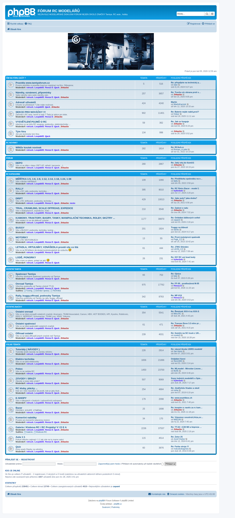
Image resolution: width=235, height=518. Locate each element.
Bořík (176, 371)
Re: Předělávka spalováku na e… (187, 179)
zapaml (177, 220)
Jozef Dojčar (179, 439)
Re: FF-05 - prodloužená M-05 (185, 283)
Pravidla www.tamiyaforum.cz (33, 82)
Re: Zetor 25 (177, 437)
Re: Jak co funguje (180, 121)
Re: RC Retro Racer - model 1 (185, 188)
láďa (176, 181)
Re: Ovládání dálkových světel (185, 218)
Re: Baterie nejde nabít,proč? (185, 112)
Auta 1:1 (20, 437)
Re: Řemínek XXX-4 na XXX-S (185, 311)
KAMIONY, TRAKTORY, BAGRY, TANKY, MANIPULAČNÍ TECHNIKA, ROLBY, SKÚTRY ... (65, 218)
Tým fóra (21, 131)
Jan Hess (178, 351)
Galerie (28, 432)
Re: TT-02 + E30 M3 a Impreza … (186, 427)
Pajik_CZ (178, 239)
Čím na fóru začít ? (16, 78)
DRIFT (19, 198)
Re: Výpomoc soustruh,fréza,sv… (187, 417)
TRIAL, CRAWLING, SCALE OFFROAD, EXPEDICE (44, 208)
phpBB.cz (118, 504)
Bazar (19, 407)
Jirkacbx (65, 87)
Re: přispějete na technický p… (186, 82)
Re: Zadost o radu (179, 208)
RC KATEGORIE (13, 174)
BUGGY (20, 227)
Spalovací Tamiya (26, 274)
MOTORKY (22, 237)
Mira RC (177, 313)
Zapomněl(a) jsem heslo (109, 464)
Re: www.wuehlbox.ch (181, 398)
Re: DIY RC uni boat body (183, 257)
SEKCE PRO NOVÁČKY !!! (31, 112)
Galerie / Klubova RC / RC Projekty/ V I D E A (41, 427)
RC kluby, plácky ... (26, 388)
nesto (72, 203)
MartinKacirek (180, 104)
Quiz (18, 446)
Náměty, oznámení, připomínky (33, 92)
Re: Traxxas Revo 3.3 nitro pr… (186, 323)
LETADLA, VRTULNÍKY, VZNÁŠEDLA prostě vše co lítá (47, 247)
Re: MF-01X (176, 295)
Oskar (176, 114)
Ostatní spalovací (26, 323)
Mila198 (177, 419)
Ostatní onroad (24, 311)
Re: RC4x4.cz (177, 147)
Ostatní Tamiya (13, 269)
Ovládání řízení (178, 359)
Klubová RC (40, 432)
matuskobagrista (181, 449)
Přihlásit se (11, 459)
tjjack (56, 87)
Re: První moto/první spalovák (185, 237)
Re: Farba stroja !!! (180, 446)
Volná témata (13, 345)
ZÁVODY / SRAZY (26, 378)
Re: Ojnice (176, 274)
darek (176, 229)
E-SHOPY (21, 398)
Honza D (49, 87)
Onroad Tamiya (24, 283)
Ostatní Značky (14, 307)
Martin (174, 102)
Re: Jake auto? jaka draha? (184, 198)
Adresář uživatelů (26, 102)
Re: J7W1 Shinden (180, 247)
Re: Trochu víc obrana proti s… (186, 92)
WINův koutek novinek (28, 147)
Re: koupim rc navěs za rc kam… (187, 407)
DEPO (19, 163)
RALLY (20, 188)
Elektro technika (25, 359)
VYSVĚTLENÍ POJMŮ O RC (31, 121)
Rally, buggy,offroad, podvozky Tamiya (38, 295)
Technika (55, 291)
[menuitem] (28, 24)
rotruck (29, 87)
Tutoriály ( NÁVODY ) (28, 349)
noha (176, 390)
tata (175, 276)
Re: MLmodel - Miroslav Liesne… (187, 368)
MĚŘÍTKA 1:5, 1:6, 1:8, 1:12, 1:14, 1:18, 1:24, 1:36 (43, 179)
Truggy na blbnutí (179, 227)
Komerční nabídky (26, 417)
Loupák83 (39, 87)
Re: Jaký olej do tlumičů (182, 163)
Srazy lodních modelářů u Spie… (186, 378)
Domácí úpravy (41, 291)
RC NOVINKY (12, 143)
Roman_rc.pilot (180, 149)
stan (176, 85)
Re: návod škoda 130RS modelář (186, 349)
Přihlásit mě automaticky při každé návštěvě (143, 464)
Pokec (19, 368)
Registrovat (28, 459)
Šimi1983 (178, 361)
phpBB (101, 501)
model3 (177, 335)
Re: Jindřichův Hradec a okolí (185, 388)
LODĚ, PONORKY (26, 257)
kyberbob (178, 191)
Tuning (28, 291)
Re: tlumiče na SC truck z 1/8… (185, 333)
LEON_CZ (178, 249)
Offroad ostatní (24, 333)
